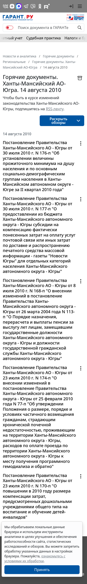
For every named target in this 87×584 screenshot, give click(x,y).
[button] (71, 6)
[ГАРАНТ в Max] (19, 6)
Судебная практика (43, 38)
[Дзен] (12, 6)
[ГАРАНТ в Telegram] (26, 6)
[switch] (9, 27)
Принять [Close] (42, 569)
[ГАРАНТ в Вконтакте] (5, 6)
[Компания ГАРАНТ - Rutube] (47, 6)
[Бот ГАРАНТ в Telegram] (33, 6)
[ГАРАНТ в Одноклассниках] (40, 6)
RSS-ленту (55, 108)
